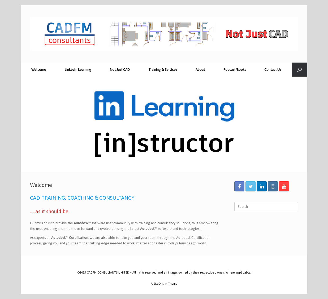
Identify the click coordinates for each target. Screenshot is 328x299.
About (200, 70)
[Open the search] (299, 70)
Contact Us (272, 70)
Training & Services (162, 70)
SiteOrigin (160, 283)
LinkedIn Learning (78, 70)
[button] (29, 124)
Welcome (38, 70)
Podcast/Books (234, 70)
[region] (164, 124)
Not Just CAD (120, 70)
